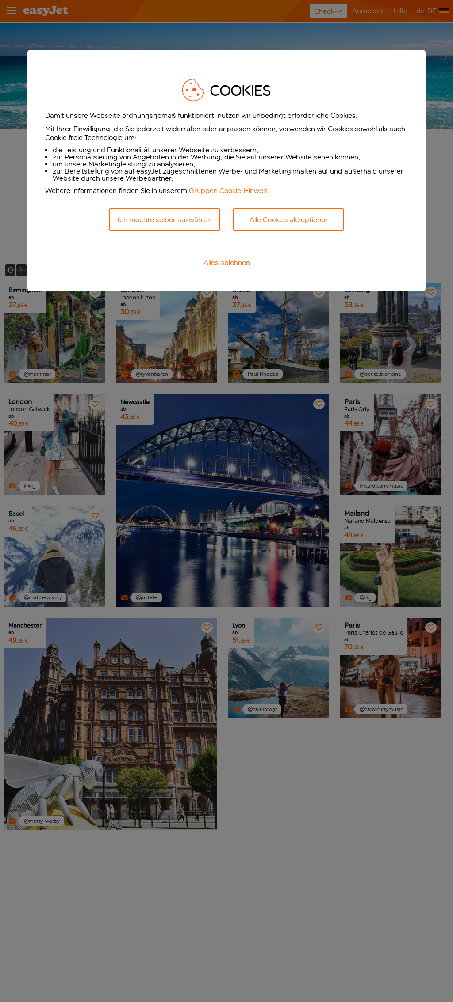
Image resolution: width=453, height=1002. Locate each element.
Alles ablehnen (226, 262)
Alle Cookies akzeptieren (289, 220)
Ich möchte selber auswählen (164, 220)
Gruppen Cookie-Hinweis (228, 190)
